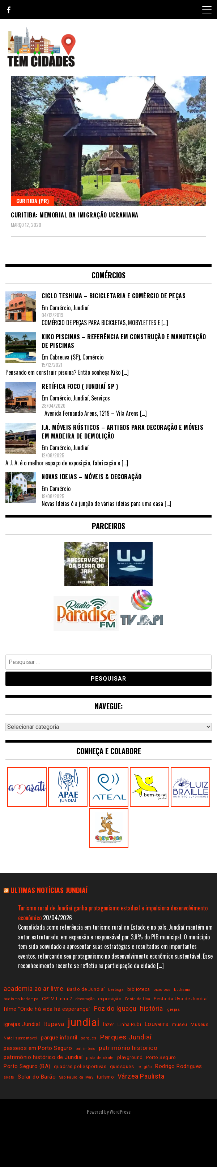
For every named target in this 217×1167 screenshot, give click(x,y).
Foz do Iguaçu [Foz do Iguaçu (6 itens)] (115, 1008)
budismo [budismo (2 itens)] (182, 989)
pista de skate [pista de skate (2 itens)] (100, 1057)
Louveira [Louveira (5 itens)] (157, 1024)
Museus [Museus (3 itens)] (199, 1024)
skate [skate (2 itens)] (9, 1077)
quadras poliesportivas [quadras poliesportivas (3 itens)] (80, 1066)
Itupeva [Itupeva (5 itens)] (53, 1024)
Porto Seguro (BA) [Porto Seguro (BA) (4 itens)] (27, 1066)
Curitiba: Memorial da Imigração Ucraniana (75, 215)
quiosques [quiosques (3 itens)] (122, 1066)
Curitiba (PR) (32, 200)
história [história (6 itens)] (151, 1008)
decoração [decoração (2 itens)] (85, 999)
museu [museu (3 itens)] (179, 1024)
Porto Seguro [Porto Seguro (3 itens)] (161, 1057)
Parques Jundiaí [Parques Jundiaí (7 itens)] (126, 1037)
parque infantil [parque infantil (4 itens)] (59, 1037)
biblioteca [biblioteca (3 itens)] (138, 989)
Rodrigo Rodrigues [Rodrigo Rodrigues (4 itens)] (178, 1066)
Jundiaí (81, 307)
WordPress (120, 1111)
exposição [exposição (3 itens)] (110, 998)
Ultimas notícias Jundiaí (49, 890)
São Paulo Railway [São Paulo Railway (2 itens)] (76, 1077)
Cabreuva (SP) (65, 357)
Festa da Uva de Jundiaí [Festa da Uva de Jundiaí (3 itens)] (181, 998)
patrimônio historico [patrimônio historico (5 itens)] (128, 1048)
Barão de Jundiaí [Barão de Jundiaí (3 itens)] (86, 989)
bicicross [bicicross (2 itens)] (162, 989)
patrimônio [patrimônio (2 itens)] (85, 1048)
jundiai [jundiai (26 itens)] (84, 1022)
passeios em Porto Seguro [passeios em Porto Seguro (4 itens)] (38, 1048)
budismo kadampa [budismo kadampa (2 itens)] (21, 999)
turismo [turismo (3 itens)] (105, 1077)
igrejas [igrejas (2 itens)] (173, 1009)
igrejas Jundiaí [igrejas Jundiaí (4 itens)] (22, 1024)
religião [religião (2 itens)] (144, 1066)
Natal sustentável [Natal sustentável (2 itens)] (21, 1038)
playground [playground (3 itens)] (130, 1057)
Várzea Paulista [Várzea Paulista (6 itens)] (141, 1076)
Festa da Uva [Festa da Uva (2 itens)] (137, 999)
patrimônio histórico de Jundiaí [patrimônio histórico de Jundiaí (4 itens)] (43, 1057)
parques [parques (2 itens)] (89, 1038)
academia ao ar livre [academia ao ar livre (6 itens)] (33, 988)
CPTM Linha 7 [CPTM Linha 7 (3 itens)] (57, 998)
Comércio (60, 307)
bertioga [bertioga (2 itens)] (116, 989)
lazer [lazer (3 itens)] (108, 1024)
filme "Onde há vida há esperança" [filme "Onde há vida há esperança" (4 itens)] (47, 1009)
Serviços (100, 398)
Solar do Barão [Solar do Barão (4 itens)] (37, 1076)
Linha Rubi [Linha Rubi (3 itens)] (129, 1024)
